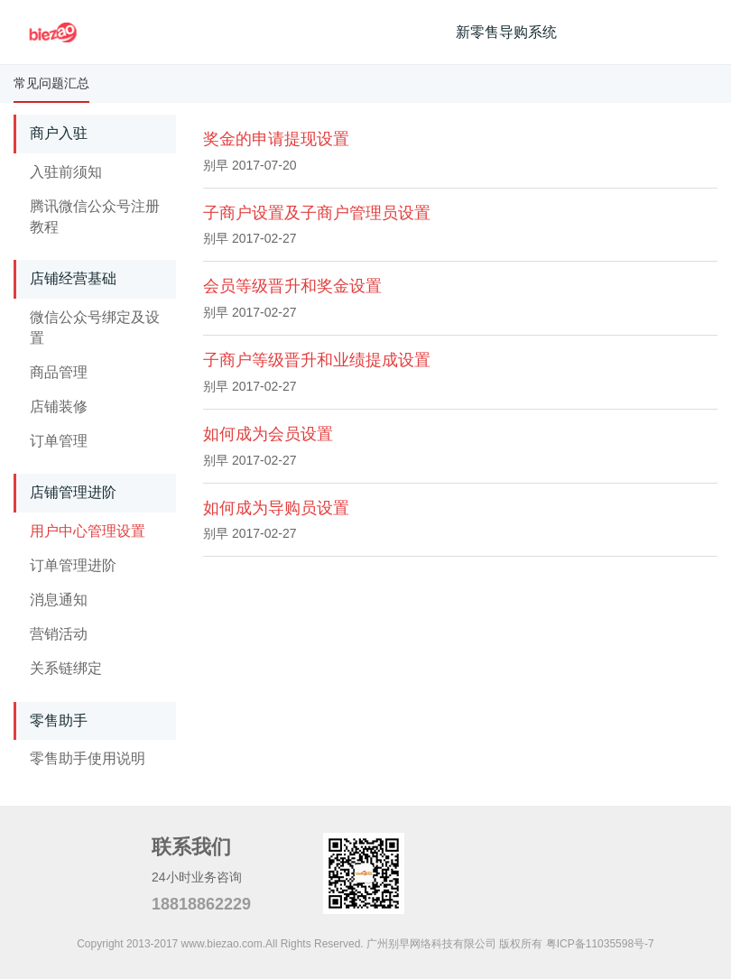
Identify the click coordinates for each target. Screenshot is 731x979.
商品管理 (59, 372)
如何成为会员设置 (268, 434)
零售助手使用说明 (87, 758)
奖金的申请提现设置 (276, 139)
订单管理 (59, 440)
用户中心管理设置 (87, 531)
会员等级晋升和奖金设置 (292, 286)
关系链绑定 (66, 668)
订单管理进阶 (73, 565)
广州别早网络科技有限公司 (431, 943)
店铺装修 (59, 406)
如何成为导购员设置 (276, 508)
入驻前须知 (66, 172)
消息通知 (59, 599)
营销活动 (59, 634)
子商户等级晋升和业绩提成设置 (316, 360)
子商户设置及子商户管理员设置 (316, 213)
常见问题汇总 (51, 83)
